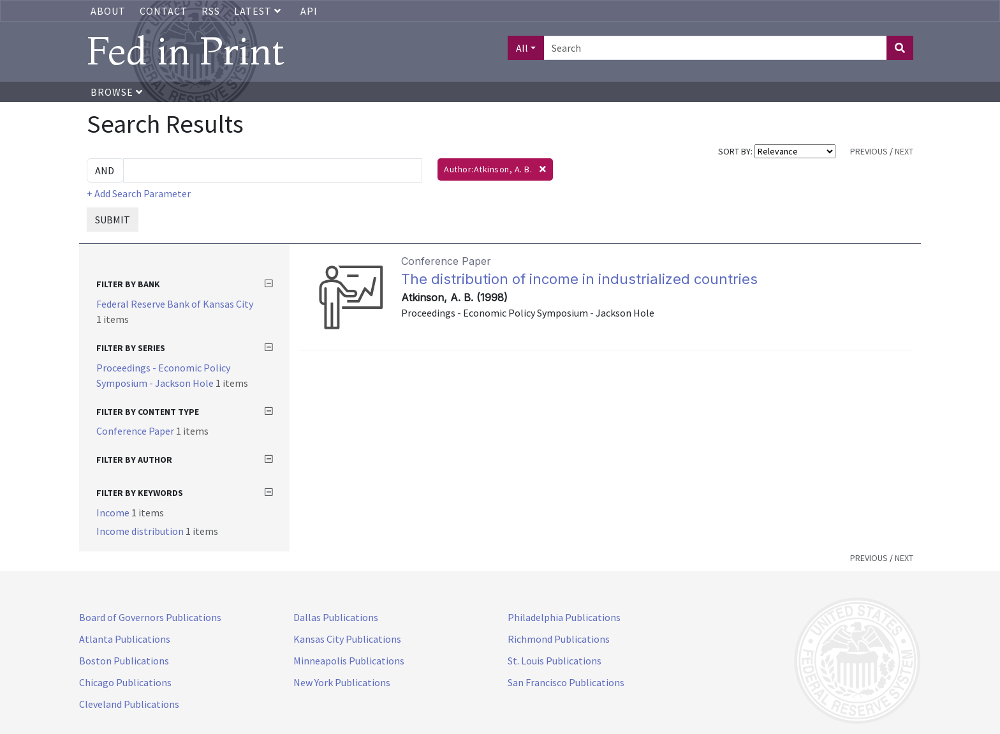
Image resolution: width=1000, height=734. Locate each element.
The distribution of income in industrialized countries (579, 279)
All (522, 47)
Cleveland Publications (129, 704)
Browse (117, 92)
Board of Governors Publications (150, 617)
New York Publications (341, 682)
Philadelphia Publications (564, 617)
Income (113, 512)
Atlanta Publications (124, 639)
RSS (211, 10)
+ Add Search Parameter (139, 193)
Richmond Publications (559, 639)
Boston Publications (124, 660)
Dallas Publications (335, 617)
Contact (164, 10)
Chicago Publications (125, 682)
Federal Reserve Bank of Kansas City (174, 303)
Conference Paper (136, 430)
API (309, 10)
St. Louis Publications (554, 660)
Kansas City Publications (347, 639)
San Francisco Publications (566, 682)
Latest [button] (259, 10)
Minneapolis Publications (348, 660)
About (108, 10)
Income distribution (141, 531)
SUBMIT (112, 219)
